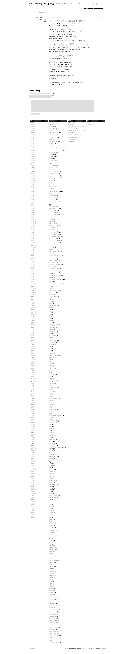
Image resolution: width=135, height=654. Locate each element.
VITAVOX (52, 562)
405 (50, 534)
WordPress (90, 124)
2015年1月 (33, 376)
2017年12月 (33, 311)
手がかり (52, 344)
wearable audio (53, 165)
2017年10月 (33, 314)
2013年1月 (33, 421)
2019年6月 (33, 277)
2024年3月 (33, 171)
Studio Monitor (53, 497)
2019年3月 (33, 283)
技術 (51, 346)
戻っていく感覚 (53, 340)
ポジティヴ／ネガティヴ (55, 264)
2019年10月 (33, 270)
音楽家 (51, 607)
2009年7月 (33, 499)
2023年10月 (33, 180)
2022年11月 (33, 201)
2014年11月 (33, 380)
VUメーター (52, 163)
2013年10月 (33, 404)
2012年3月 (33, 439)
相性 (51, 385)
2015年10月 (33, 359)
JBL (50, 486)
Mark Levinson (53, 516)
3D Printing (52, 126)
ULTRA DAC (52, 530)
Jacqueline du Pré (54, 622)
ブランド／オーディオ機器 (56, 447)
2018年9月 (33, 294)
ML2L (51, 521)
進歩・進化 (52, 422)
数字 (51, 352)
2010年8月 (33, 475)
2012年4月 (33, 437)
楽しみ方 (52, 368)
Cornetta (52, 551)
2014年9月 (33, 383)
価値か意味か (53, 294)
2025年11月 (33, 134)
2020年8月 (33, 251)
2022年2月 (33, 218)
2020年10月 (33, 247)
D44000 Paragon (54, 495)
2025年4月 (33, 147)
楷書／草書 (52, 367)
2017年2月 (33, 329)
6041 (51, 452)
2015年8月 (33, 363)
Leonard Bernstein (54, 627)
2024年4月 (33, 169)
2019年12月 (33, 266)
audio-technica (53, 454)
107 (50, 504)
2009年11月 (33, 491)
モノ (51, 273)
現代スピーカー (53, 380)
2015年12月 (33, 355)
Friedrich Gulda (53, 616)
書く (51, 361)
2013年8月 (33, 408)
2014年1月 (33, 398)
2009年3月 (33, 506)
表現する (52, 408)
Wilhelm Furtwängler (54, 635)
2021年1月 (33, 242)
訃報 (51, 413)
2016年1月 (33, 354)
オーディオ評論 (53, 214)
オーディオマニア (54, 208)
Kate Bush (52, 624)
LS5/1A (51, 506)
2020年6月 (33, 255)
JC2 (50, 517)
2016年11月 (33, 335)
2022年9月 (33, 205)
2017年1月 (33, 331)
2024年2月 (33, 173)
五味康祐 (52, 571)
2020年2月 (33, 262)
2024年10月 (33, 158)
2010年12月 (33, 467)
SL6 (50, 467)
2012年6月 (33, 434)
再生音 (51, 300)
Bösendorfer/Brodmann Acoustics (57, 460)
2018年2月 (33, 307)
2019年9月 (33, 272)
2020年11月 (33, 246)
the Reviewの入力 (54, 162)
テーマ (51, 122)
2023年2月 (33, 195)
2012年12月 (33, 422)
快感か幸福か (53, 335)
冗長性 (51, 301)
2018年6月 (33, 300)
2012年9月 (33, 428)
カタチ (51, 218)
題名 (51, 637)
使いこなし (52, 292)
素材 (51, 396)
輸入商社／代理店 (54, 421)
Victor (51, 558)
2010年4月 (33, 482)
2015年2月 (33, 374)
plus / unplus (52, 152)
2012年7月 (33, 432)
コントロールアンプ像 (55, 225)
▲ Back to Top (32, 648)
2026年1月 (33, 130)
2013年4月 (33, 415)
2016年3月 (33, 350)
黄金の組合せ (53, 445)
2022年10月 (33, 203)
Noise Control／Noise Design (56, 149)
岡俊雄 (51, 581)
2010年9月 (33, 473)
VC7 (51, 463)
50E (50, 536)
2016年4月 (33, 348)
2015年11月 (33, 357)
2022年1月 (33, 219)
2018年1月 (33, 309)
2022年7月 (33, 208)
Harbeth (51, 482)
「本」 (51, 180)
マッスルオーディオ (54, 268)
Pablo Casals (53, 631)
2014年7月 (33, 387)
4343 (51, 488)
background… (53, 136)
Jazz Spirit (52, 147)
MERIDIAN (43, 19)
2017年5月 (33, 324)
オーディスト (53, 216)
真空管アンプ (53, 387)
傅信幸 (51, 577)
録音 (51, 426)
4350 (51, 491)
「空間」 (52, 182)
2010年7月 (33, 476)
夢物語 (51, 326)
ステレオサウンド (54, 232)
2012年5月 (33, 435)
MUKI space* (103, 648)
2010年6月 (33, 478)
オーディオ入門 (53, 210)
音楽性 (51, 441)
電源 (51, 428)
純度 (51, 393)
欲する (51, 370)
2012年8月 (33, 430)
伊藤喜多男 (52, 575)
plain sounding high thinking (56, 150)
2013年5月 (33, 413)
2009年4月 (33, 504)
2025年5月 (33, 145)
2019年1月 (33, 286)
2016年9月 (33, 339)
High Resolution (53, 141)
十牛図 (51, 303)
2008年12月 (33, 512)
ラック (51, 277)
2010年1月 (33, 488)
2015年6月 (33, 367)
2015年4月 (33, 370)
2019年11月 (33, 268)
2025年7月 (33, 141)
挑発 (51, 348)
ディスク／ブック (54, 242)
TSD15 (51, 478)
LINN (51, 508)
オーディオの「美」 (54, 201)
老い (51, 402)
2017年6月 (33, 322)
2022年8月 (33, 206)
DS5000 (51, 471)
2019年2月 (33, 285)
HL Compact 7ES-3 (54, 484)
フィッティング (53, 259)
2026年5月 (33, 122)
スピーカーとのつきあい (55, 236)
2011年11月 (33, 447)
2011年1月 (33, 465)
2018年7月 (33, 298)
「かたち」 (52, 169)
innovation (52, 143)
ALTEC (51, 449)
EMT (51, 473)
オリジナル (52, 199)
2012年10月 (33, 426)
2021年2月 (33, 240)
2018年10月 (33, 292)
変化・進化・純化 (54, 324)
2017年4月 (33, 326)
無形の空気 (52, 378)
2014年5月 (33, 391)
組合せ (51, 400)
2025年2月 (33, 150)
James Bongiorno (54, 570)
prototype (52, 154)
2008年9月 (33, 517)
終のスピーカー (53, 398)
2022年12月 (33, 199)
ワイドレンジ (53, 285)
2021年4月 (33, 236)
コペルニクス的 (53, 223)
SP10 (51, 557)
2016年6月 (33, 344)
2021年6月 (33, 232)
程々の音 (52, 391)
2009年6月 (33, 501)
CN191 (51, 564)
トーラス (52, 247)
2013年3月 (33, 417)
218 (50, 529)
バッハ (51, 596)
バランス (52, 257)
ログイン (90, 122)
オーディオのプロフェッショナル (57, 203)
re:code (51, 158)
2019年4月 (33, 281)
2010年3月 (33, 484)
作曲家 (51, 594)
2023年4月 (33, 191)
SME (51, 544)
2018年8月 (33, 296)
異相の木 (52, 383)
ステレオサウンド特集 (55, 234)
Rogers (51, 540)
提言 (51, 350)
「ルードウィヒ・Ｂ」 (55, 177)
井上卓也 (52, 573)
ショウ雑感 (52, 229)
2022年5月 (33, 212)
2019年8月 (33, 273)
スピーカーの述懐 (54, 238)
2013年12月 (33, 400)
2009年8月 (33, 497)
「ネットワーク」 (54, 175)
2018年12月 (33, 288)
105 (50, 503)
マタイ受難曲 (53, 266)
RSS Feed (42, 12)
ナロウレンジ (53, 249)
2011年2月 (33, 463)
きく (51, 184)
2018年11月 (33, 290)
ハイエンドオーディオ (55, 251)
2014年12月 (33, 378)
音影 (51, 437)
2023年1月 (33, 197)
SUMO (51, 545)
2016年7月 (33, 342)
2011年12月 (33, 445)
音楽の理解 (52, 439)
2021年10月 (33, 225)
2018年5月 (33, 301)
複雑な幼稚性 (53, 409)
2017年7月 (33, 320)
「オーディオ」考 (54, 171)
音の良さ (52, 435)
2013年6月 (33, 411)
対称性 (51, 329)
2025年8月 (33, 139)
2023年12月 (33, 177)
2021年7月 (33, 231)
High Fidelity (52, 139)
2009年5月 (33, 503)
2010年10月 (33, 471)
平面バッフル (53, 331)
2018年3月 (33, 305)
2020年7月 (33, 253)
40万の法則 (52, 128)
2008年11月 (33, 514)
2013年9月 (33, 406)
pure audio (52, 156)
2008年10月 (33, 516)
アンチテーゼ (53, 193)
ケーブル (52, 221)
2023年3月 (33, 193)
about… (33, 12)
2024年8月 (33, 162)
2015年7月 (33, 365)
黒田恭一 (52, 592)
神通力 (51, 389)
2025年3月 (33, 149)
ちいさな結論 (53, 186)
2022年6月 (33, 210)
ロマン (51, 281)
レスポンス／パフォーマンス (56, 279)
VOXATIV (52, 566)
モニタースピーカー (54, 272)
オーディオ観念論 (54, 212)
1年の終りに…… (54, 124)
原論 (51, 309)
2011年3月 (33, 462)
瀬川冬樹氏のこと (54, 642)
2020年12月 (33, 244)
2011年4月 (33, 460)
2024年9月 (33, 160)
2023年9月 (33, 182)
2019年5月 (33, 279)
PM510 (51, 542)
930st (51, 476)
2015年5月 (33, 368)
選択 (51, 424)
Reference (52, 160)
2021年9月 (33, 227)
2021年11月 (33, 223)
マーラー (52, 599)
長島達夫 (52, 590)
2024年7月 (33, 163)
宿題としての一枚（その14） (97, 17)
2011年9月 (33, 450)
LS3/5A (51, 458)
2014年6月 (33, 389)
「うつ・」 (52, 167)
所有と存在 (52, 342)
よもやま (52, 188)
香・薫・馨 (52, 443)
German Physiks (53, 480)
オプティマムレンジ (54, 197)
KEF (51, 499)
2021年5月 (33, 234)
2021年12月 (33, 221)
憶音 (51, 339)
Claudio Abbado (53, 611)
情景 (51, 337)
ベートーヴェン (53, 598)
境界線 (51, 322)
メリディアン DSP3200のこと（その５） (67, 21)
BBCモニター (53, 456)
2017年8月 (33, 318)
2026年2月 (33, 128)
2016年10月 (33, 337)
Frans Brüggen (53, 614)
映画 (51, 359)
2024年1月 (33, 175)
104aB (51, 501)
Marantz (51, 512)
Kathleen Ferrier (53, 626)
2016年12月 (33, 333)
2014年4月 (33, 393)
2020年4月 (33, 259)
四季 (51, 316)
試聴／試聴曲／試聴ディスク (56, 415)
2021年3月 (33, 238)
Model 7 (51, 514)
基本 (51, 320)
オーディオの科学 (54, 206)
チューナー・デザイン (55, 240)
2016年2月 (33, 352)
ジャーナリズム (53, 231)
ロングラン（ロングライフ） (56, 283)
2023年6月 (33, 188)
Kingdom (52, 553)
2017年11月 (33, 313)
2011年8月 (33, 452)
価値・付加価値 (53, 296)
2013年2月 (33, 419)
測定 (51, 376)
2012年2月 (33, 441)
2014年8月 (33, 385)
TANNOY (52, 547)
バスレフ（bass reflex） (55, 255)
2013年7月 (33, 409)
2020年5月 (33, 257)
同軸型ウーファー (54, 311)
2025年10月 (33, 136)
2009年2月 (33, 508)
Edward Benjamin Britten (55, 613)
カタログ (52, 219)
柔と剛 (51, 365)
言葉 (51, 411)
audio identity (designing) (41, 3)
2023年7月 (33, 186)
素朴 (51, 395)
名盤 (51, 314)
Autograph (52, 549)
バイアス (52, 253)
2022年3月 (33, 216)
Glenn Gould (52, 618)
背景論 (51, 404)
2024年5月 (33, 167)
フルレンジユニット (54, 260)
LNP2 (51, 519)
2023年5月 (33, 190)
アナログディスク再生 (55, 191)
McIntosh (52, 523)
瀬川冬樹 (52, 586)
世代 (51, 286)
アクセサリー (53, 190)
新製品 (51, 354)
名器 (51, 313)
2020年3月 (33, 260)
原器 (51, 307)
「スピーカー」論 (54, 173)
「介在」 (52, 178)
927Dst (51, 475)
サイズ (51, 227)
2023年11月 (33, 178)
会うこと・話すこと (54, 290)
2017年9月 (33, 316)
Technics (52, 555)
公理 (51, 298)
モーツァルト (53, 601)
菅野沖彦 (52, 588)
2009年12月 (33, 489)
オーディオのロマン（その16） (56, 17)
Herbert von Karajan (54, 620)
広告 (51, 333)
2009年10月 (33, 493)
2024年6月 (33, 165)
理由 (51, 381)
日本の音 (52, 357)
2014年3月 (33, 395)
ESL (51, 538)
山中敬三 (52, 579)
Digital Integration (54, 137)
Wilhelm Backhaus (54, 633)
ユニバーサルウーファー (55, 275)
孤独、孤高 (52, 327)
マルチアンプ (53, 270)
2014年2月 (33, 396)
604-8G (51, 450)
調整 (51, 417)
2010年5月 (33, 480)
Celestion (52, 465)
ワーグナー (52, 603)
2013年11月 (33, 402)
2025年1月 (33, 152)
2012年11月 (33, 424)
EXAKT (51, 510)
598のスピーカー (54, 130)
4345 (51, 489)
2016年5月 (33, 346)
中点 (51, 288)
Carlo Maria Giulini (54, 609)
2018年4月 (33, 303)
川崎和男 (52, 585)
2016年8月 (33, 340)
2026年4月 (33, 124)
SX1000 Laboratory (54, 560)
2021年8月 (33, 229)
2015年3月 (33, 372)
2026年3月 (33, 126)
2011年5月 (33, 458)
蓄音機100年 (72, 141)
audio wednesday (54, 134)
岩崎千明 (52, 583)
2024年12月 (33, 154)
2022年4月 (33, 214)
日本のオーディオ (54, 355)
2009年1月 (33, 510)
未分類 (51, 605)
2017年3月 (33, 327)
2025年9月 (33, 137)
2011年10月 (33, 449)
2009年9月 (33, 495)
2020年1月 (33, 264)
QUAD (51, 532)
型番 (51, 318)
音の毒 (51, 434)
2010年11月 (33, 469)
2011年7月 (33, 454)
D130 (51, 493)
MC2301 (52, 525)
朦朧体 (51, 363)
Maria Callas (52, 629)
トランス (52, 246)
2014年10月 (33, 381)
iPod (51, 145)
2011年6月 (33, 456)
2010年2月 (33, 486)
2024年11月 (33, 156)
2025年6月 (33, 143)
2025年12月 (33, 132)
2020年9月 (33, 249)
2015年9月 (33, 361)
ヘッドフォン (53, 262)
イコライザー (53, 195)
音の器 (51, 432)
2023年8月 (33, 184)
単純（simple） (53, 305)
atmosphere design (54, 132)
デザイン (52, 244)
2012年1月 (33, 443)
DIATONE (52, 469)
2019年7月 (33, 275)
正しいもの (52, 374)
